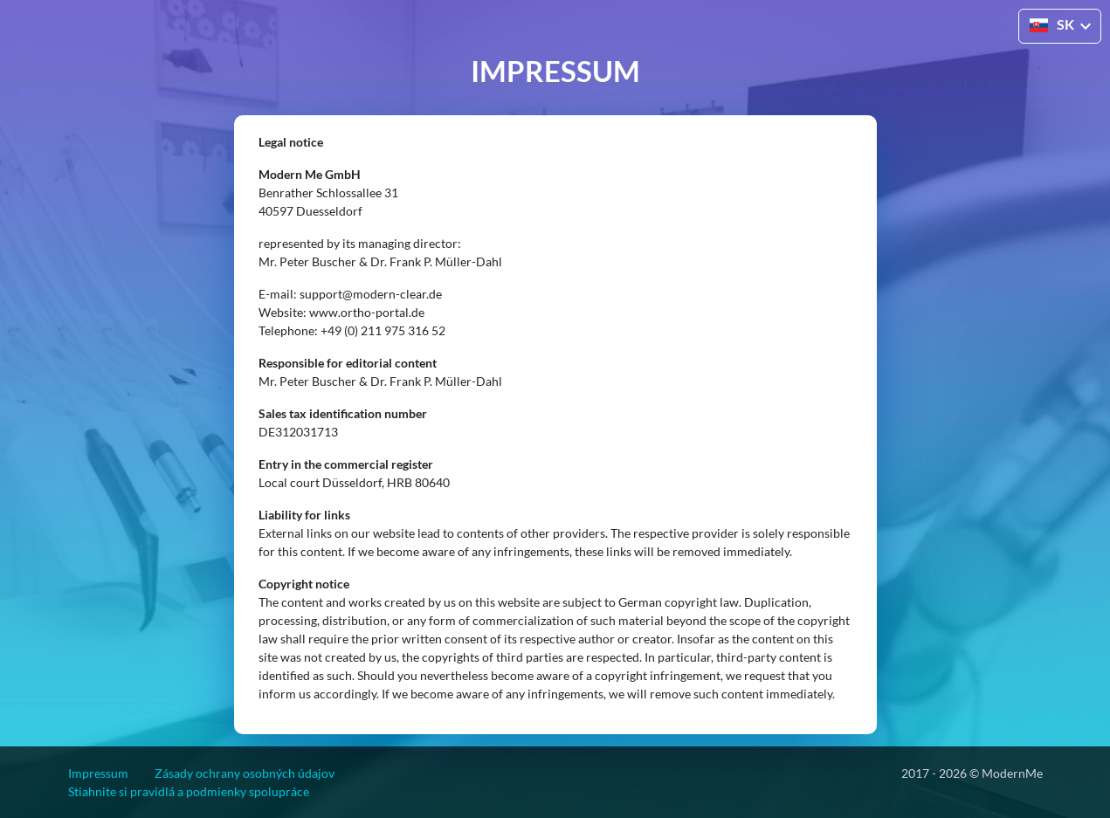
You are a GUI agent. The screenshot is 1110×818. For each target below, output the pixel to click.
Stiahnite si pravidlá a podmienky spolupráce (188, 791)
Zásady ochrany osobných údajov (244, 773)
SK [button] (1052, 24)
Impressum (98, 773)
